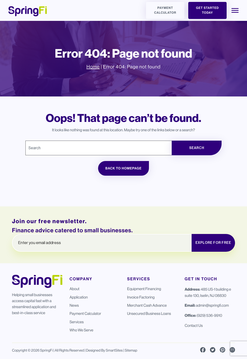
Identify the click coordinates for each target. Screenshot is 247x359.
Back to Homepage (123, 168)
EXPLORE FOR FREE (213, 243)
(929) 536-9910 (209, 315)
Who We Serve (81, 330)
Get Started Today (207, 10)
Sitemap (131, 350)
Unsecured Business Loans (149, 313)
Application (79, 297)
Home (93, 67)
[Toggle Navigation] (235, 10)
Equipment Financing (144, 289)
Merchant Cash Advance (147, 305)
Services (77, 322)
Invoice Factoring (141, 297)
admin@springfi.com (212, 305)
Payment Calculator (165, 10)
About (74, 289)
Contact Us (194, 325)
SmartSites (114, 350)
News (74, 305)
